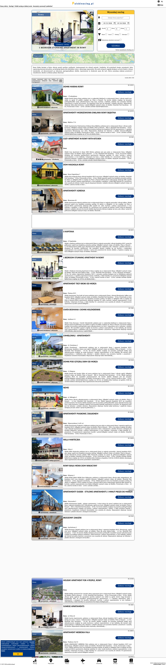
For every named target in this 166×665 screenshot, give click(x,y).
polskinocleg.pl (83, 3)
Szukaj (116, 45)
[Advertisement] (83, 559)
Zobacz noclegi (124, 92)
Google (32, 642)
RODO (3, 651)
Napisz (163, 664)
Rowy (34, 88)
